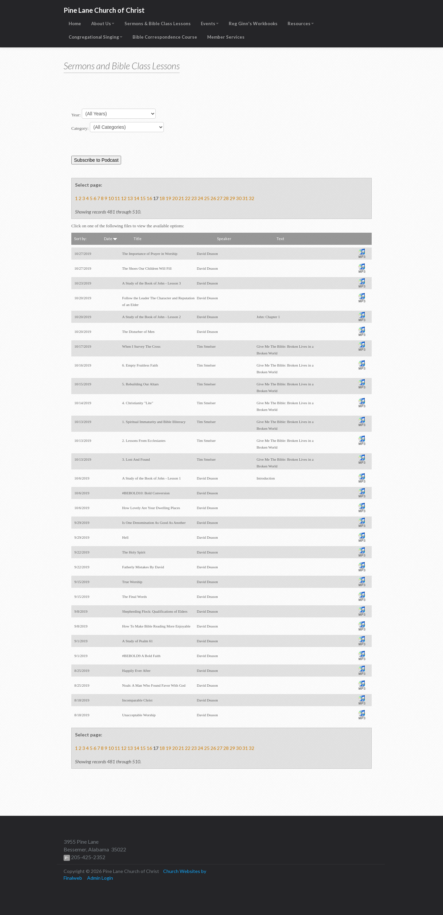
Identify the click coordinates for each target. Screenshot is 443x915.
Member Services (226, 37)
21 (181, 198)
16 (149, 198)
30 (239, 198)
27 (219, 198)
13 (130, 198)
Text (280, 238)
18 (162, 198)
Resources (301, 23)
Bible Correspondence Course (165, 37)
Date (110, 238)
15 (143, 198)
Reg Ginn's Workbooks (253, 23)
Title (138, 238)
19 (168, 198)
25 (207, 198)
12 (123, 198)
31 (245, 198)
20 (175, 198)
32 (251, 198)
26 (213, 198)
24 (200, 198)
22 (187, 198)
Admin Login (100, 878)
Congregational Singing (95, 37)
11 (117, 198)
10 (111, 198)
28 (226, 198)
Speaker (224, 238)
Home (75, 23)
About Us (102, 23)
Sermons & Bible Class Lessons (157, 23)
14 (136, 198)
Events (210, 23)
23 (194, 198)
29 (232, 198)
